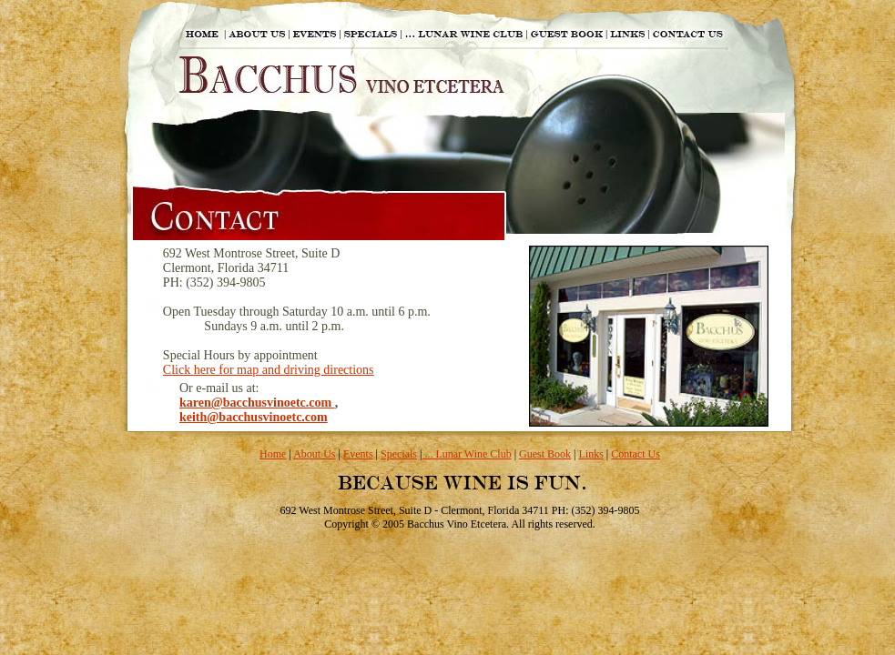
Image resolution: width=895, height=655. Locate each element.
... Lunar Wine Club (466, 454)
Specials (399, 454)
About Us (314, 454)
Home (272, 454)
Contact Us (635, 454)
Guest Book (545, 454)
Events (358, 454)
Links (590, 454)
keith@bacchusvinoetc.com (253, 417)
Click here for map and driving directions (268, 370)
